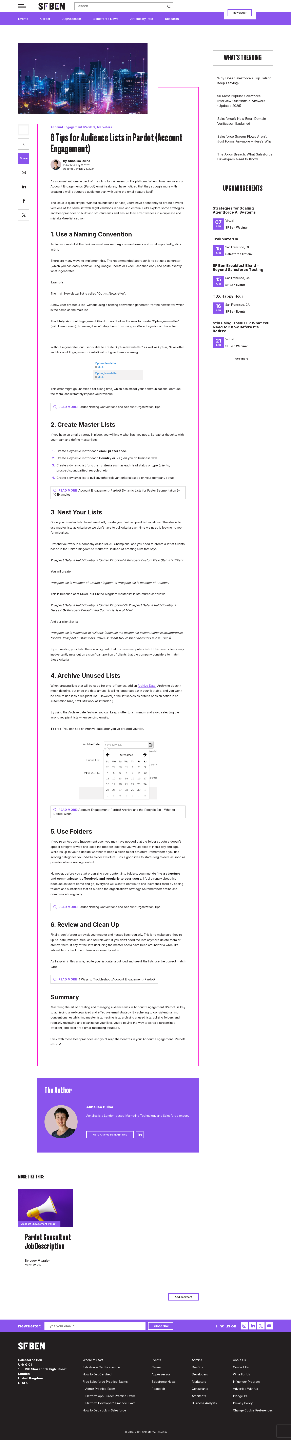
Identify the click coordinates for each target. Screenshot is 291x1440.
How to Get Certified (97, 1374)
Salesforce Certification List (102, 1367)
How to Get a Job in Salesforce (104, 1410)
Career (45, 19)
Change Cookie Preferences (253, 1410)
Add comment (183, 1296)
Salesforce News (105, 19)
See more (242, 358)
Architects (199, 1396)
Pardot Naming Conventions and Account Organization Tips (106, 407)
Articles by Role (141, 19)
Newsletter (240, 12)
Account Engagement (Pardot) (73, 127)
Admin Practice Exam (100, 1389)
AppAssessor (71, 19)
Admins (197, 1360)
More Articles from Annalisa (110, 1134)
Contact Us (241, 1367)
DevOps (197, 1367)
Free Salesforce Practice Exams (105, 1382)
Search (170, 6)
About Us (239, 1360)
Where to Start (93, 1360)
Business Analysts (204, 1403)
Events (23, 19)
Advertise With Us (245, 1389)
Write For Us (241, 1374)
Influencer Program (246, 1382)
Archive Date (147, 686)
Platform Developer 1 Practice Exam (110, 1403)
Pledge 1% (240, 1396)
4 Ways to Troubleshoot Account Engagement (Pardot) (104, 979)
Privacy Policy (243, 1403)
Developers (200, 1374)
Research (172, 19)
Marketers (104, 127)
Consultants (200, 1389)
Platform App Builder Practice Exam (110, 1396)
